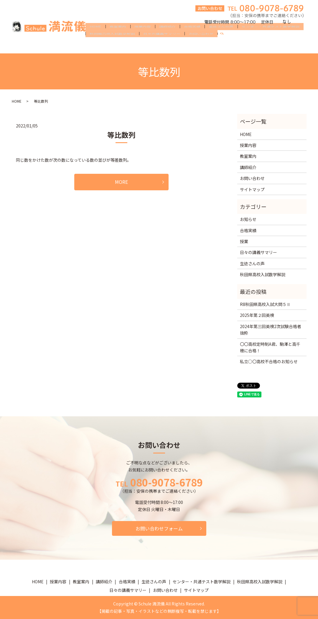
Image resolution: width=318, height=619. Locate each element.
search (224, 46)
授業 (244, 241)
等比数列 (121, 135)
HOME (95, 36)
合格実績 (192, 36)
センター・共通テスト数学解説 (270, 36)
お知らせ (248, 219)
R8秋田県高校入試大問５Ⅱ (265, 304)
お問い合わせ (201, 45)
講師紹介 (167, 36)
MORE (121, 181)
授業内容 (142, 36)
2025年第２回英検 (257, 315)
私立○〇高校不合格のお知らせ (269, 361)
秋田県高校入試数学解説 (112, 45)
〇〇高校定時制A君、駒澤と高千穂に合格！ (270, 347)
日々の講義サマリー (161, 45)
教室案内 (118, 36)
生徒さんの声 (221, 36)
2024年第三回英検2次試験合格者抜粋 (270, 329)
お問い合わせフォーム (159, 528)
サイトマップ (252, 189)
